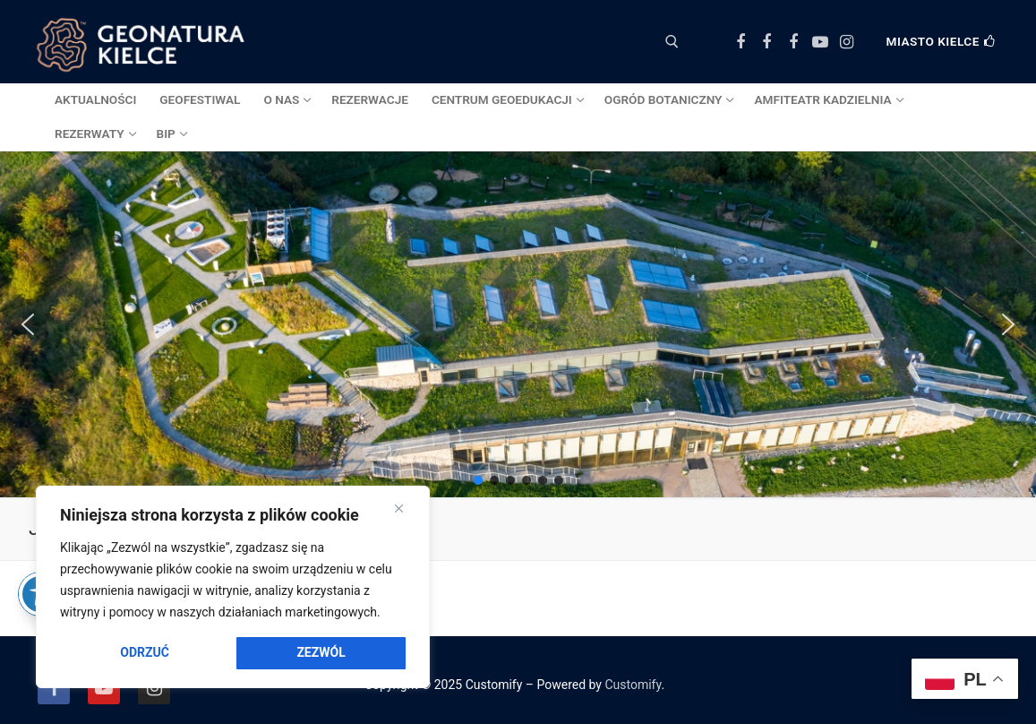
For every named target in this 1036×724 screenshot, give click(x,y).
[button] (27, 324)
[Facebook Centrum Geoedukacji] (740, 42)
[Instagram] (846, 42)
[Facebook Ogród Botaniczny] (767, 42)
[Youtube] (820, 42)
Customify (632, 684)
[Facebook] (54, 688)
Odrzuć (144, 652)
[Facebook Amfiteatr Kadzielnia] (793, 42)
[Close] (399, 509)
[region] (233, 587)
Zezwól (320, 652)
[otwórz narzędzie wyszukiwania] (672, 42)
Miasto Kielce (941, 41)
